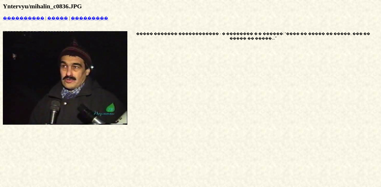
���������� (23, 18)
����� (57, 18)
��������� (89, 18)
